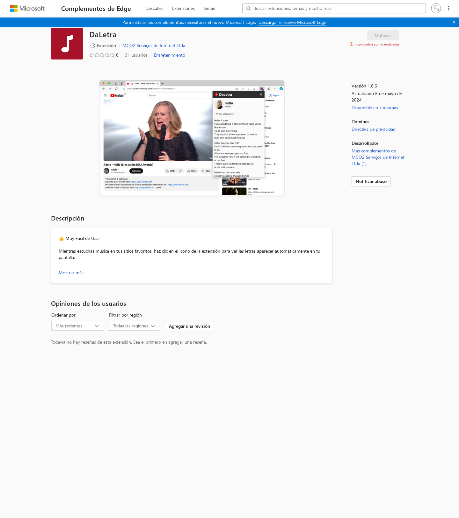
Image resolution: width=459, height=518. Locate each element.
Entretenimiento (169, 55)
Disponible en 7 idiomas (375, 107)
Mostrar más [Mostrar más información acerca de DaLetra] (71, 273)
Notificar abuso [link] (371, 181)
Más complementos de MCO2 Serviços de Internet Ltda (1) (378, 157)
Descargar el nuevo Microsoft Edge (292, 22)
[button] (436, 8)
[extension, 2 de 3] (183, 8)
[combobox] (334, 8)
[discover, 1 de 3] (154, 8)
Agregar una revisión (189, 326)
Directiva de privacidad (374, 129)
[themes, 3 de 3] (209, 8)
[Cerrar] (454, 22)
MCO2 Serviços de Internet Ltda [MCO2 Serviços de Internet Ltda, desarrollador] (153, 45)
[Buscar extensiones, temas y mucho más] (335, 8)
